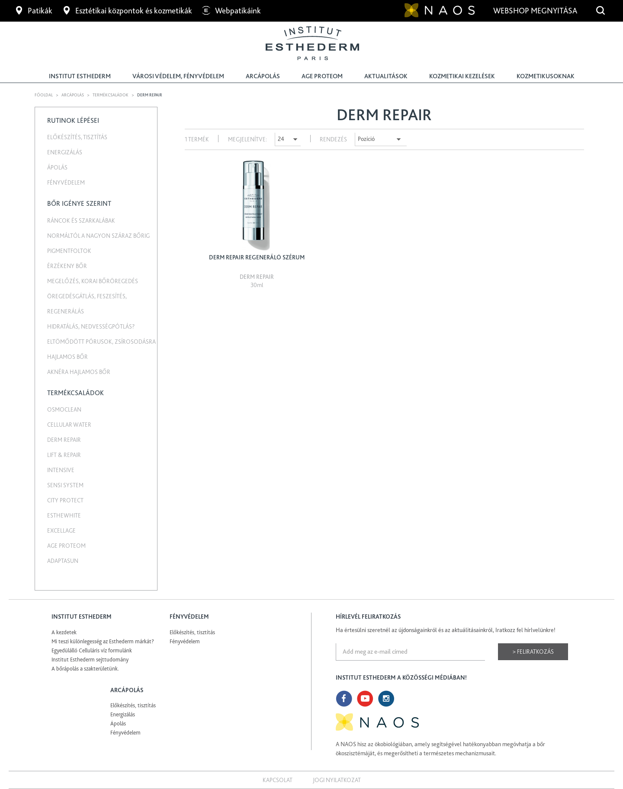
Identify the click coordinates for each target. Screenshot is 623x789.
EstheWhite (64, 515)
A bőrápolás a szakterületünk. (85, 668)
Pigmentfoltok (69, 250)
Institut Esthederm (80, 76)
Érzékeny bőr (67, 265)
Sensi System (65, 485)
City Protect (65, 500)
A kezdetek (64, 632)
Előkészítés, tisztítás (77, 137)
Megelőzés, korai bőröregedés (92, 281)
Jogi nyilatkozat (337, 779)
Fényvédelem (66, 182)
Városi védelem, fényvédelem (178, 76)
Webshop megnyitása (536, 11)
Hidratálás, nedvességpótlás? (91, 326)
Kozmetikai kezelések (462, 76)
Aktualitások (386, 76)
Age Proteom (322, 76)
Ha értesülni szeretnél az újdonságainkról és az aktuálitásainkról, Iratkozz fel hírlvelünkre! (446, 629)
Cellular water (69, 424)
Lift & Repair (64, 454)
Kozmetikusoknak (546, 76)
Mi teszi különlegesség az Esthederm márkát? (102, 641)
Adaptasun (62, 560)
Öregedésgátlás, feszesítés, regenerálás (87, 304)
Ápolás (57, 167)
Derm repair (64, 439)
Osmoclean (64, 409)
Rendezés (333, 139)
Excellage (61, 530)
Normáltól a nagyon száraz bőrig (98, 235)
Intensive (60, 469)
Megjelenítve (247, 139)
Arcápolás (263, 76)
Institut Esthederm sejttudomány (89, 659)
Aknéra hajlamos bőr (78, 371)
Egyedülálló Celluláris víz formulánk (91, 650)
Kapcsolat (277, 779)
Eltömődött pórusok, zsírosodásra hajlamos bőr (101, 349)
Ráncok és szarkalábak (81, 220)
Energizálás (64, 152)
